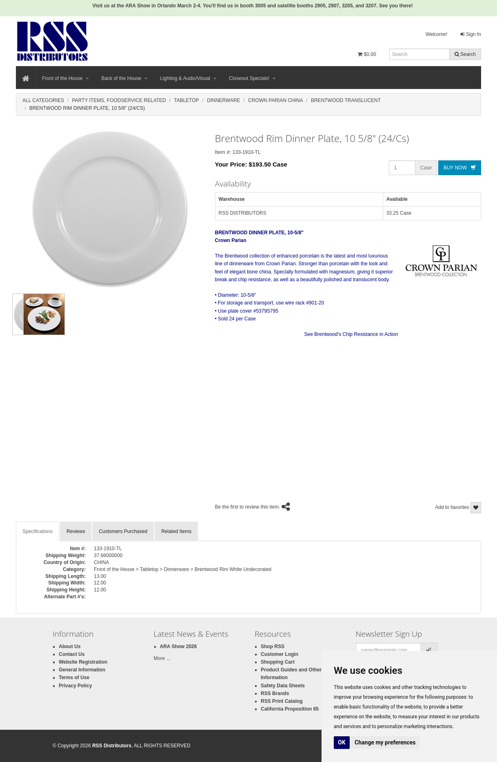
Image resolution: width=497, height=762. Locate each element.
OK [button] (342, 742)
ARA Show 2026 (178, 646)
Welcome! (436, 34)
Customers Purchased (123, 531)
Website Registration (83, 662)
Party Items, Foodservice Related (119, 100)
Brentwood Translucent (346, 100)
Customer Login (279, 654)
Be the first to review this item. (247, 507)
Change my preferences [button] (385, 742)
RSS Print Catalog (282, 701)
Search (465, 54)
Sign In (470, 34)
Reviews (76, 531)
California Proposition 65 (290, 709)
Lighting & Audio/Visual (188, 78)
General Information (82, 670)
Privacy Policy (75, 686)
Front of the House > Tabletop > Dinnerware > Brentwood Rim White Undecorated (182, 569)
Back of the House (124, 78)
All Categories (43, 100)
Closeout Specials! (252, 78)
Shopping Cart (278, 662)
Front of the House (65, 78)
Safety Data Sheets (283, 686)
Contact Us (71, 654)
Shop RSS (272, 646)
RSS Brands (275, 693)
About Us (69, 646)
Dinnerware (223, 100)
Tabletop (186, 100)
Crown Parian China (275, 100)
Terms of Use (74, 677)
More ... (162, 658)
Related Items (176, 531)
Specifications (37, 531)
